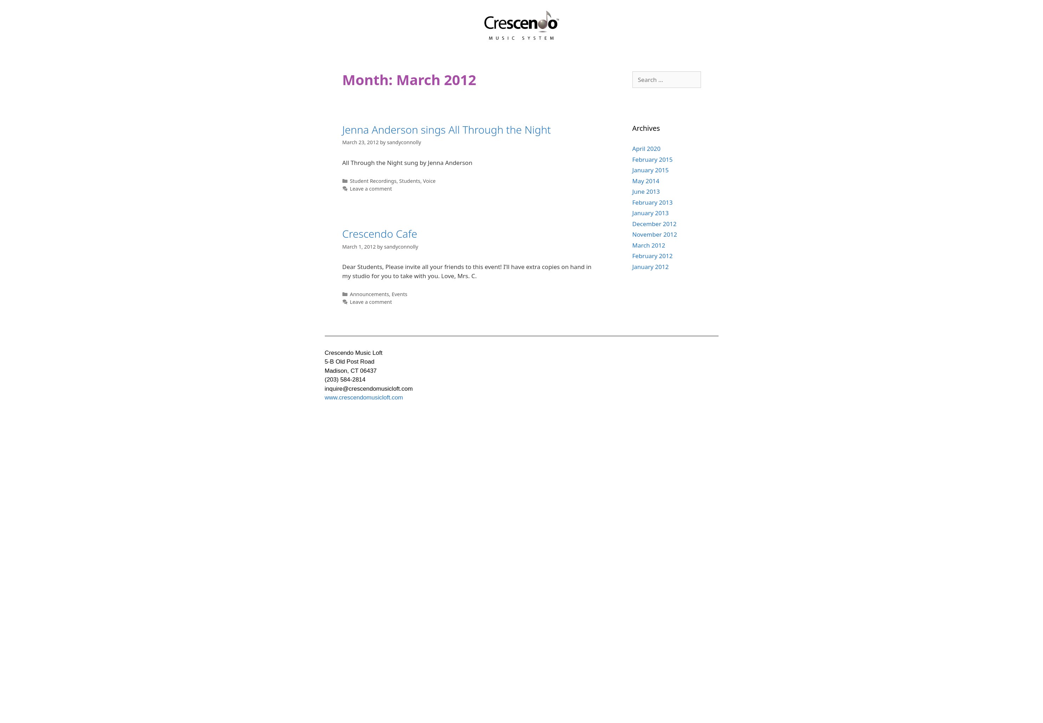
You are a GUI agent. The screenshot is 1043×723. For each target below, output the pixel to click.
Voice (429, 181)
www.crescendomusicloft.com (364, 397)
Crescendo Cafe (379, 233)
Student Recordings (373, 181)
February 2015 (652, 159)
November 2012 (654, 234)
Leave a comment (371, 188)
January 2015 (650, 170)
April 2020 (646, 149)
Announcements (369, 294)
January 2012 (650, 267)
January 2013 (650, 213)
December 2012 (654, 224)
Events (399, 294)
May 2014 (645, 181)
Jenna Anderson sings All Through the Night (446, 129)
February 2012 (652, 256)
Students (409, 181)
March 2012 (648, 245)
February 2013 (652, 202)
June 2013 (646, 191)
